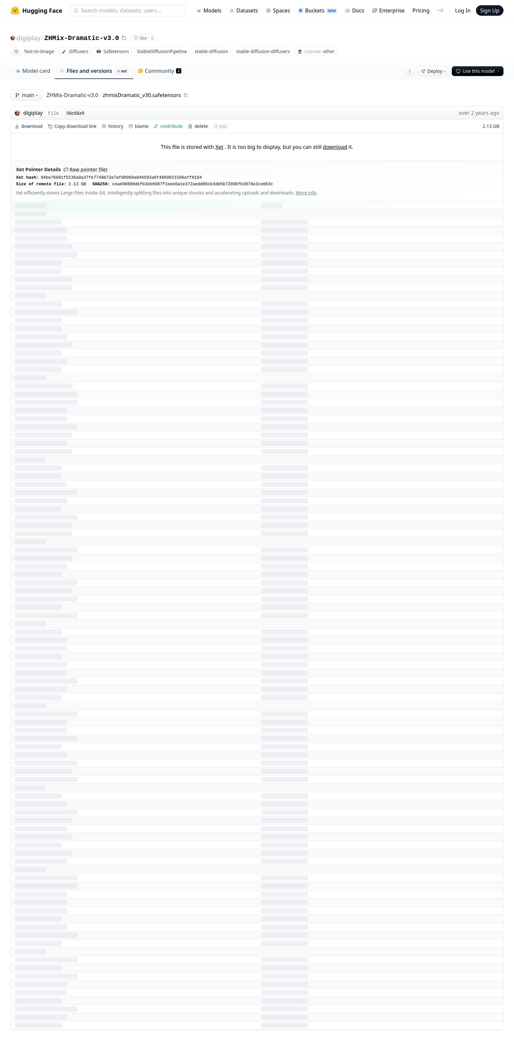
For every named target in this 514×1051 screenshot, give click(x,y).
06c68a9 (76, 113)
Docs (354, 10)
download (335, 147)
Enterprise (388, 10)
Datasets (243, 10)
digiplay (28, 37)
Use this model (478, 71)
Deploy (434, 71)
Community (159, 70)
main (27, 95)
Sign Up (489, 10)
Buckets (317, 10)
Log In (462, 10)
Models (208, 10)
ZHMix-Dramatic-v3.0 (81, 38)
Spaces (278, 10)
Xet (219, 147)
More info (306, 193)
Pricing (420, 10)
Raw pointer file (85, 169)
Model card (32, 70)
